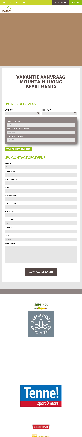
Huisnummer (11, 195)
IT (10, 3)
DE (3, 3)
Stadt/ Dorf (11, 204)
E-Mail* (8, 228)
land (7, 236)
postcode (10, 212)
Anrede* (9, 163)
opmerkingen (11, 244)
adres (7, 187)
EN (17, 3)
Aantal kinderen (15, 136)
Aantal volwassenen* (18, 129)
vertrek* (46, 110)
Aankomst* (10, 110)
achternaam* (11, 179)
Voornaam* (10, 171)
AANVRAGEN (60, 2)
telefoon (9, 220)
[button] (41, 324)
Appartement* (14, 121)
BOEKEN (75, 2)
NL (24, 3)
